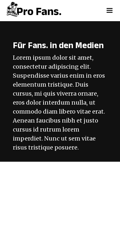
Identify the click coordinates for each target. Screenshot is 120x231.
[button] (109, 10)
